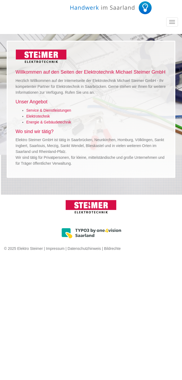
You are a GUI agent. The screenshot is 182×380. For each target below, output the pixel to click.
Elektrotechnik (38, 116)
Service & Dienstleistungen (48, 110)
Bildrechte (112, 248)
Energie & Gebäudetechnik (48, 122)
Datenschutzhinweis (84, 248)
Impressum (55, 248)
